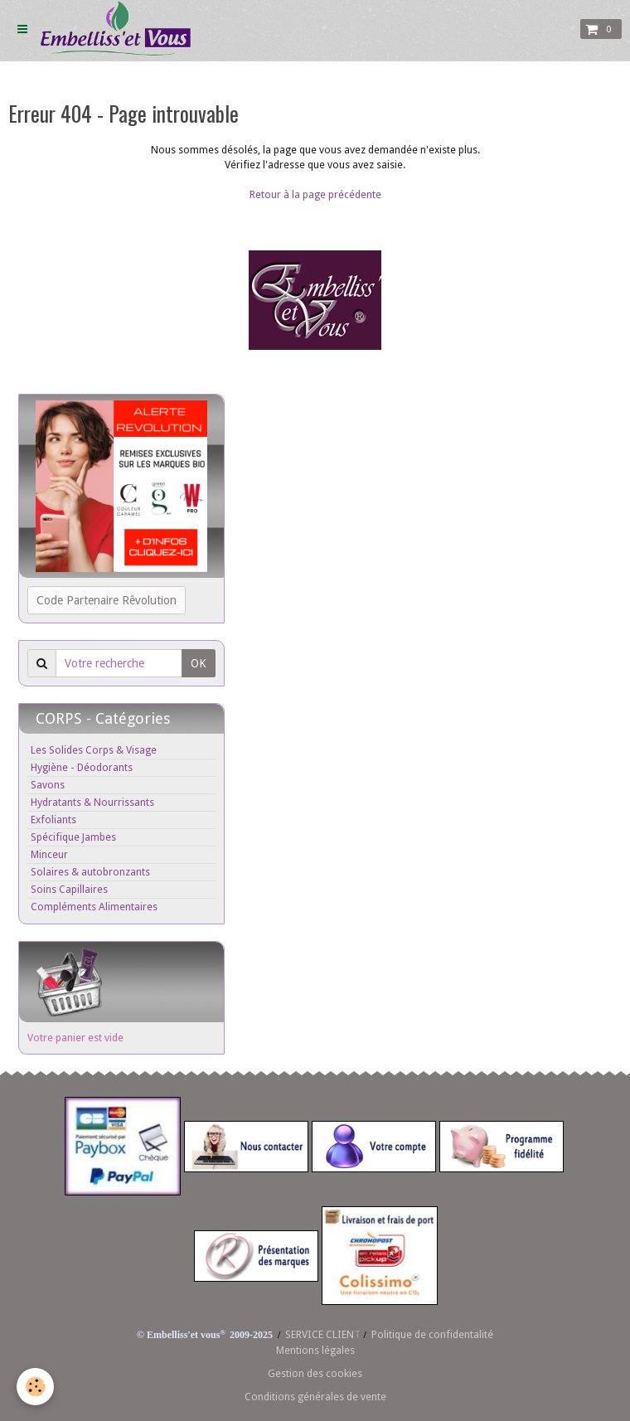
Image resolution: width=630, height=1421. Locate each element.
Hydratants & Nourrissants (92, 802)
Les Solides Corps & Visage (94, 750)
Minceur (49, 854)
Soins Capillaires (69, 889)
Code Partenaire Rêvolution (106, 600)
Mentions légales (315, 1350)
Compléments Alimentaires (94, 906)
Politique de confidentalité (432, 1334)
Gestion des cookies (315, 1373)
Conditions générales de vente (315, 1396)
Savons (48, 784)
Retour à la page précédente (315, 194)
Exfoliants (53, 819)
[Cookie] (35, 1386)
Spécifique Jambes (73, 837)
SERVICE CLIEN (319, 1334)
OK (198, 663)
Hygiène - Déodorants (82, 767)
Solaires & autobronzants (90, 872)
